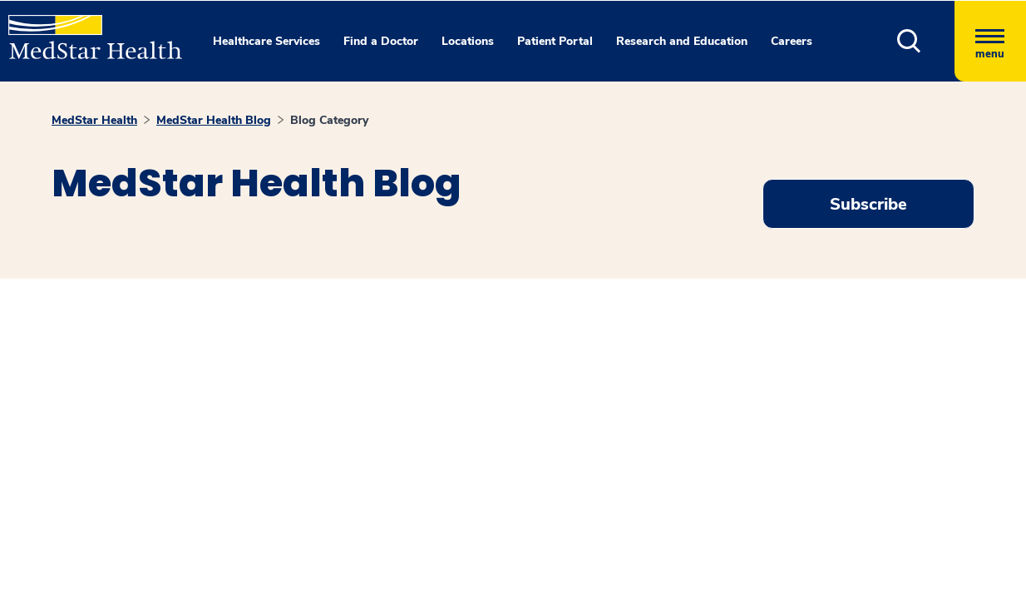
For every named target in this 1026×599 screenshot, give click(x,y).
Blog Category (329, 120)
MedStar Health (94, 120)
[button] (909, 41)
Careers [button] (791, 41)
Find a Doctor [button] (380, 41)
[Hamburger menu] (990, 41)
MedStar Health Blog (213, 120)
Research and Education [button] (681, 41)
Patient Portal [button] (555, 41)
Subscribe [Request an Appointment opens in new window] (868, 204)
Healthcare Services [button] (266, 41)
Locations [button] (467, 41)
